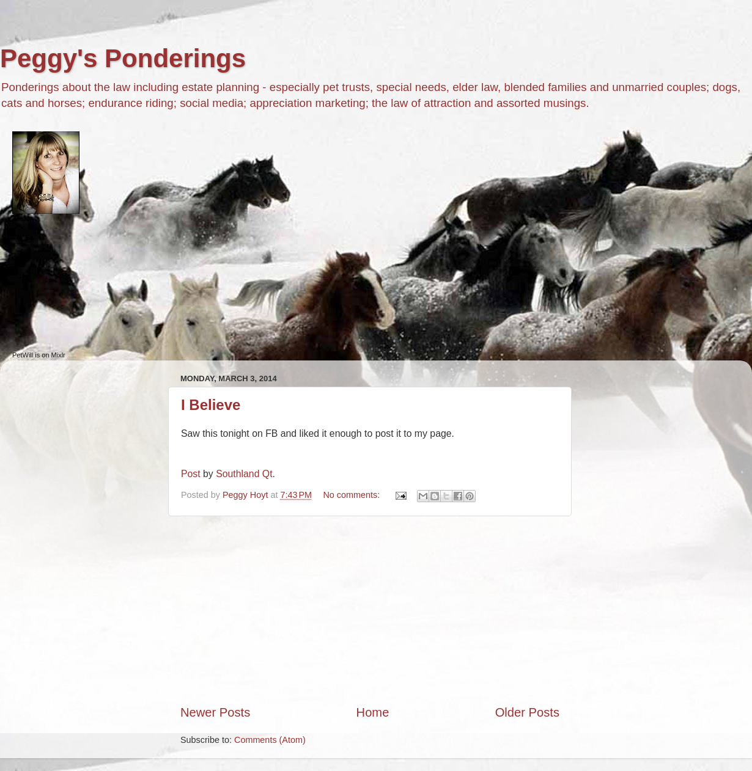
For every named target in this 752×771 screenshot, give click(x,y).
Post (191, 474)
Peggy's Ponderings (123, 58)
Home (372, 712)
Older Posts (527, 712)
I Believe (210, 404)
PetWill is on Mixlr (38, 355)
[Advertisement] (370, 610)
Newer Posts (215, 712)
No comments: (352, 495)
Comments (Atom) (270, 740)
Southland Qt (244, 474)
